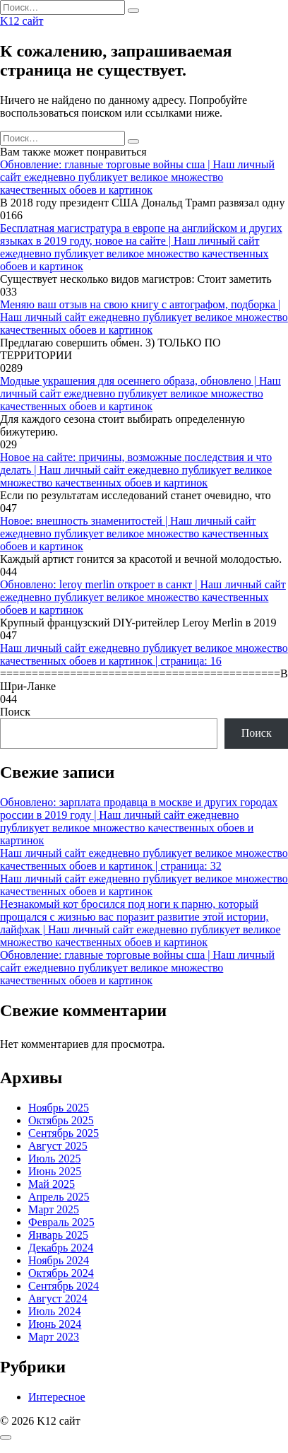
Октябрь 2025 (61, 1120)
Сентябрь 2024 (63, 1286)
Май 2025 (51, 1184)
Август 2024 (58, 1298)
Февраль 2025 (61, 1222)
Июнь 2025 (54, 1171)
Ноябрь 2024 (58, 1260)
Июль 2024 (54, 1311)
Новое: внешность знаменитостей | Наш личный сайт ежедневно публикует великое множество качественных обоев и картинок (134, 533)
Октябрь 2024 (61, 1273)
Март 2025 (53, 1209)
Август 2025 (58, 1146)
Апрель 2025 (59, 1197)
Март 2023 (53, 1337)
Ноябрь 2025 (58, 1108)
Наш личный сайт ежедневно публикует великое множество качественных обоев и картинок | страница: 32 (144, 859)
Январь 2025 (58, 1235)
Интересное (56, 1397)
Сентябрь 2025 (63, 1133)
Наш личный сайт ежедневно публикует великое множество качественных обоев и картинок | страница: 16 (144, 654)
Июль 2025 (54, 1159)
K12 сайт (22, 21)
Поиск (15, 712)
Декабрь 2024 (60, 1248)
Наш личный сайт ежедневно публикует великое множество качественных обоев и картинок (144, 885)
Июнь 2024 (54, 1324)
